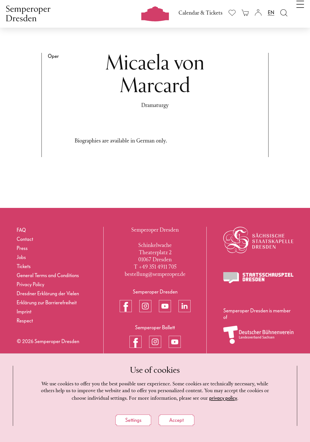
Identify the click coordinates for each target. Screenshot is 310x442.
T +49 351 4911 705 (155, 267)
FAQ (21, 230)
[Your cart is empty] (245, 12)
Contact (25, 239)
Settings (133, 420)
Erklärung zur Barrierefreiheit (47, 302)
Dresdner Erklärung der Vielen (48, 293)
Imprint (24, 311)
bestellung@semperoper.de (155, 274)
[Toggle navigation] (300, 12)
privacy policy (243, 397)
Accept (176, 420)
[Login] (258, 12)
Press (22, 248)
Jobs (21, 257)
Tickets (24, 266)
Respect (25, 320)
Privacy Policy (30, 284)
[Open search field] (283, 12)
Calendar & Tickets (201, 13)
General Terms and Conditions (48, 275)
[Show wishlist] (232, 12)
